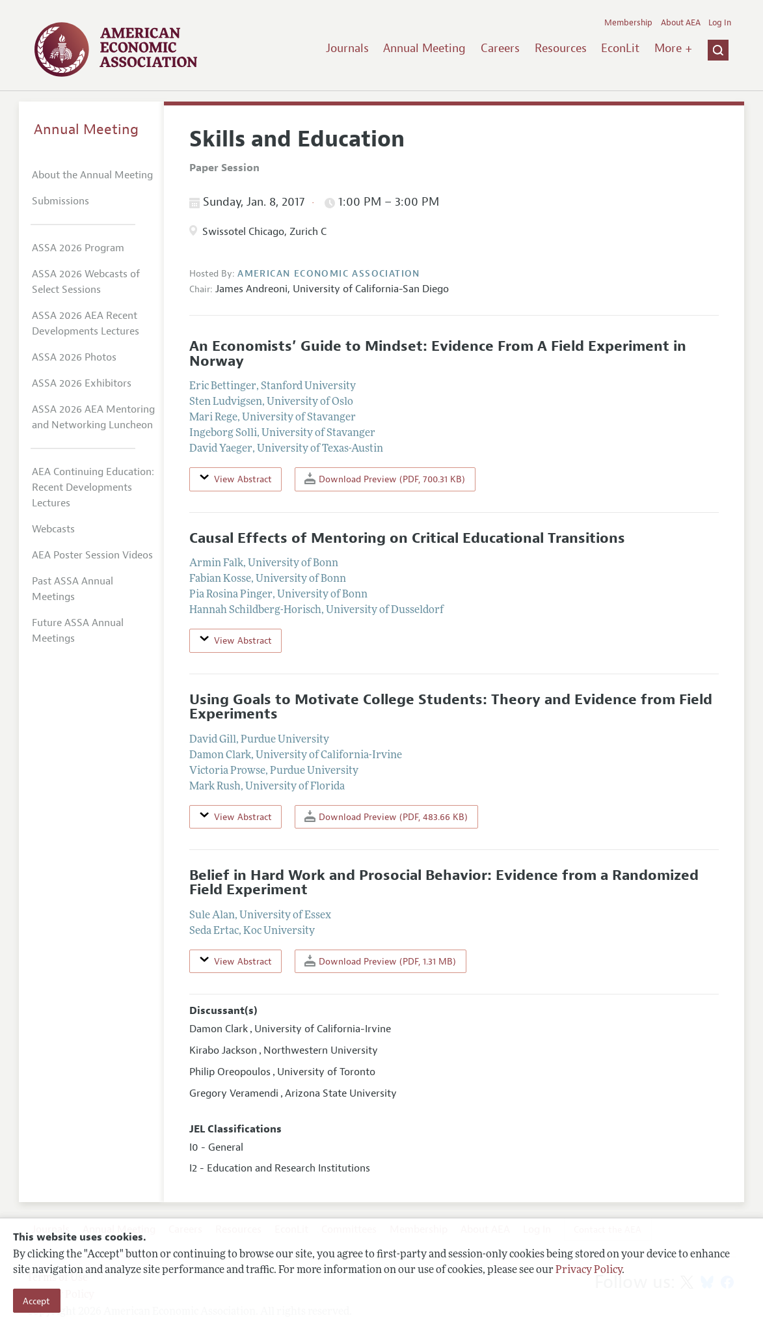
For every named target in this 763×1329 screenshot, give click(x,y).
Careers (500, 48)
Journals (347, 48)
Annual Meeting (424, 48)
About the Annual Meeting (92, 175)
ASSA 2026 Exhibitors (81, 383)
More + (673, 48)
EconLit (620, 48)
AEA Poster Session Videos (92, 555)
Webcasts (53, 529)
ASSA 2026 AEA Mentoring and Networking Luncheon (93, 417)
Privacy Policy (589, 1270)
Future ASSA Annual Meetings (78, 630)
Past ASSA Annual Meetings (72, 589)
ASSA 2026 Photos (74, 357)
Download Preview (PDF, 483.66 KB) (386, 816)
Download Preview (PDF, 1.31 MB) (380, 961)
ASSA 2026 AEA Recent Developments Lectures (85, 323)
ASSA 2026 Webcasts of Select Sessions (86, 281)
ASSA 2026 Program (78, 247)
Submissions (60, 201)
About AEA (681, 23)
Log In (719, 23)
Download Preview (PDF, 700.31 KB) (384, 479)
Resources (561, 48)
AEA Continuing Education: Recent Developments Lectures (93, 487)
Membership (628, 23)
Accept (36, 1301)
